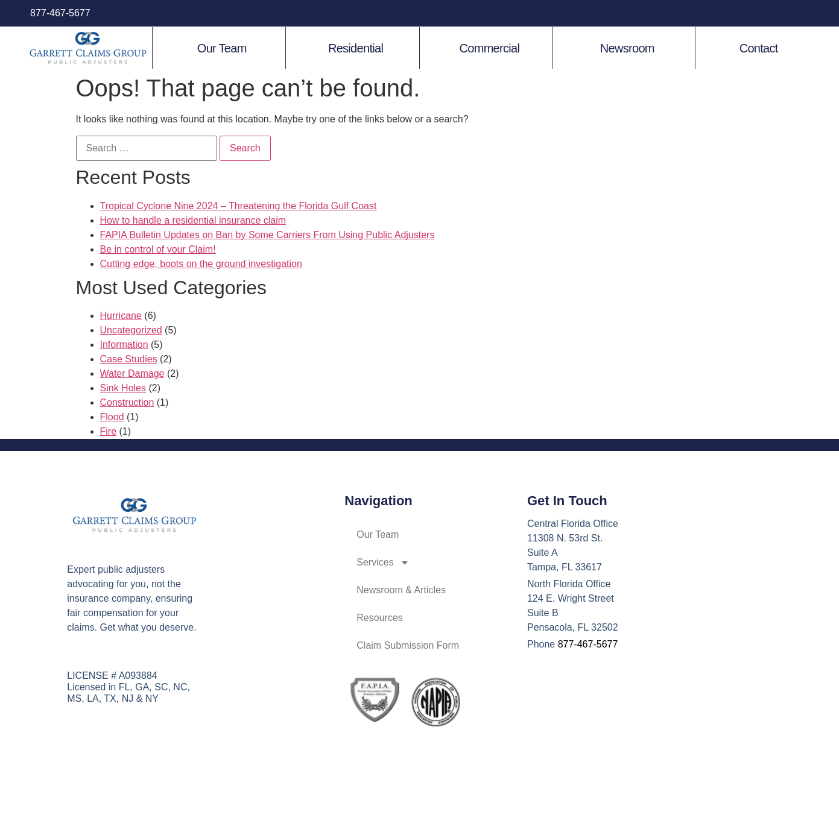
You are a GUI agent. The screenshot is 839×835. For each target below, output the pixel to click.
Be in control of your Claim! (158, 249)
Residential (355, 48)
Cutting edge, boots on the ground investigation (201, 264)
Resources (379, 618)
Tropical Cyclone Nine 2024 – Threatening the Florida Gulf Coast (238, 206)
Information (124, 344)
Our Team (222, 48)
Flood (112, 417)
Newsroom (627, 48)
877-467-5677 (60, 13)
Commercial (490, 48)
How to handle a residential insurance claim (193, 220)
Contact (758, 48)
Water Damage (132, 373)
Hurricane (121, 315)
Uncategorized (131, 330)
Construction (127, 402)
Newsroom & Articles (401, 590)
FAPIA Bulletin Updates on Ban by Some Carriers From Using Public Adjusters (267, 235)
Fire (108, 431)
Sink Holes (123, 388)
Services (382, 562)
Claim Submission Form (407, 645)
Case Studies (128, 359)
